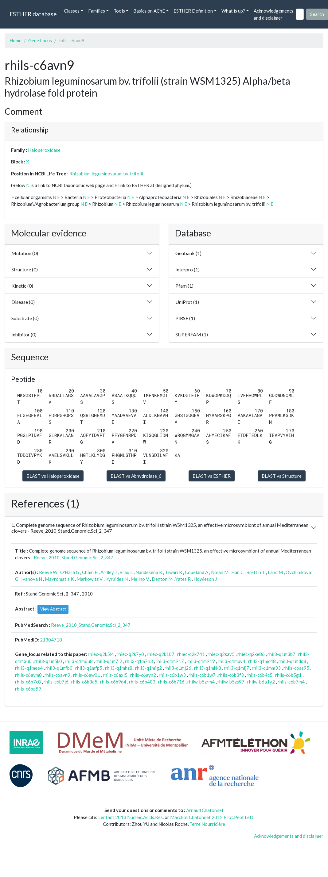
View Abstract (53, 609)
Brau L (126, 572)
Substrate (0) (25, 318)
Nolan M (219, 572)
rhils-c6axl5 (115, 675)
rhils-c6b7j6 (56, 681)
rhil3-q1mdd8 (292, 661)
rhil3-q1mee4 (29, 668)
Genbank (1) (188, 253)
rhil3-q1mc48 (262, 661)
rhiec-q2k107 (160, 654)
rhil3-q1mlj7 (236, 668)
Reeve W (48, 572)
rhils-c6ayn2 (143, 675)
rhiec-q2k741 (191, 654)
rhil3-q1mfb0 (58, 668)
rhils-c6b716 (171, 681)
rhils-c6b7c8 (28, 681)
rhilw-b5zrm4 (201, 681)
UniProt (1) (187, 302)
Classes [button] (72, 10)
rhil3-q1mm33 (266, 668)
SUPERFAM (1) (191, 334)
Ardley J (108, 572)
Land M (275, 572)
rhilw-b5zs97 (230, 681)
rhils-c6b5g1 (288, 675)
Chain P (90, 572)
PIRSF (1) (185, 318)
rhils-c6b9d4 (113, 681)
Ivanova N (31, 579)
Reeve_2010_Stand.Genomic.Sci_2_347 (73, 557)
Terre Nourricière (207, 824)
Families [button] (96, 10)
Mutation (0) (24, 253)
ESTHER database (33, 13)
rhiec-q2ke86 (251, 654)
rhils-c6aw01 (86, 675)
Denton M (162, 579)
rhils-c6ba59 (28, 688)
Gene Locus (40, 40)
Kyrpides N (116, 579)
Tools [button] (119, 10)
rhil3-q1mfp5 (88, 668)
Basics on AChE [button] (149, 10)
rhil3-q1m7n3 (139, 661)
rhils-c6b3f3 (231, 675)
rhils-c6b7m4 (291, 681)
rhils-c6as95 (296, 668)
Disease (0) (23, 302)
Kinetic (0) (22, 286)
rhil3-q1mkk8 (207, 668)
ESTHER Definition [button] (193, 10)
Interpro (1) (187, 269)
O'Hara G (69, 572)
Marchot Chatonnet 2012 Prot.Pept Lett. (212, 817)
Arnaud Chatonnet (205, 810)
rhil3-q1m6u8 (79, 661)
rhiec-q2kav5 (221, 654)
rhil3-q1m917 (170, 661)
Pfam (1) (184, 286)
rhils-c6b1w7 (202, 675)
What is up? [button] (233, 10)
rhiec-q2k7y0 (130, 654)
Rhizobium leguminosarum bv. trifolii (106, 173)
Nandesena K (148, 572)
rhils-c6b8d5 (84, 681)
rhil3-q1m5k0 (48, 661)
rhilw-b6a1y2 (261, 681)
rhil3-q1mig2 (148, 668)
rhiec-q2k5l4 (101, 654)
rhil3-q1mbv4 (231, 661)
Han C (237, 572)
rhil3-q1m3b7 (281, 654)
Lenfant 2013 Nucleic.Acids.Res (130, 817)
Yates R (183, 579)
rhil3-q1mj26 (178, 668)
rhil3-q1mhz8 (118, 668)
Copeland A (196, 572)
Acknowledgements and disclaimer (273, 14)
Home (15, 40)
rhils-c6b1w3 (172, 675)
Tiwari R (173, 572)
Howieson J (205, 579)
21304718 (51, 639)
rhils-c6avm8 (28, 675)
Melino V (140, 579)
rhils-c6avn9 (57, 675)
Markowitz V (89, 579)
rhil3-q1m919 (201, 661)
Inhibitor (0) (24, 334)
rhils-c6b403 (142, 681)
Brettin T (255, 572)
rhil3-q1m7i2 (109, 661)
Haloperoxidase (44, 150)
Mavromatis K (59, 579)
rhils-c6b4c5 (259, 675)
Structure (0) (24, 269)
